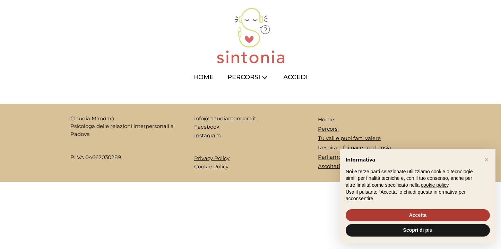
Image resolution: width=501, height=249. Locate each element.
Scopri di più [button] (418, 230)
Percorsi (248, 77)
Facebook (206, 126)
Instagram (207, 135)
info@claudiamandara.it (225, 118)
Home (203, 77)
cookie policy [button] (434, 185)
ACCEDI (295, 77)
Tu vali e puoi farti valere (349, 138)
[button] (486, 159)
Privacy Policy (212, 158)
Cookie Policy (211, 166)
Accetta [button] (418, 215)
